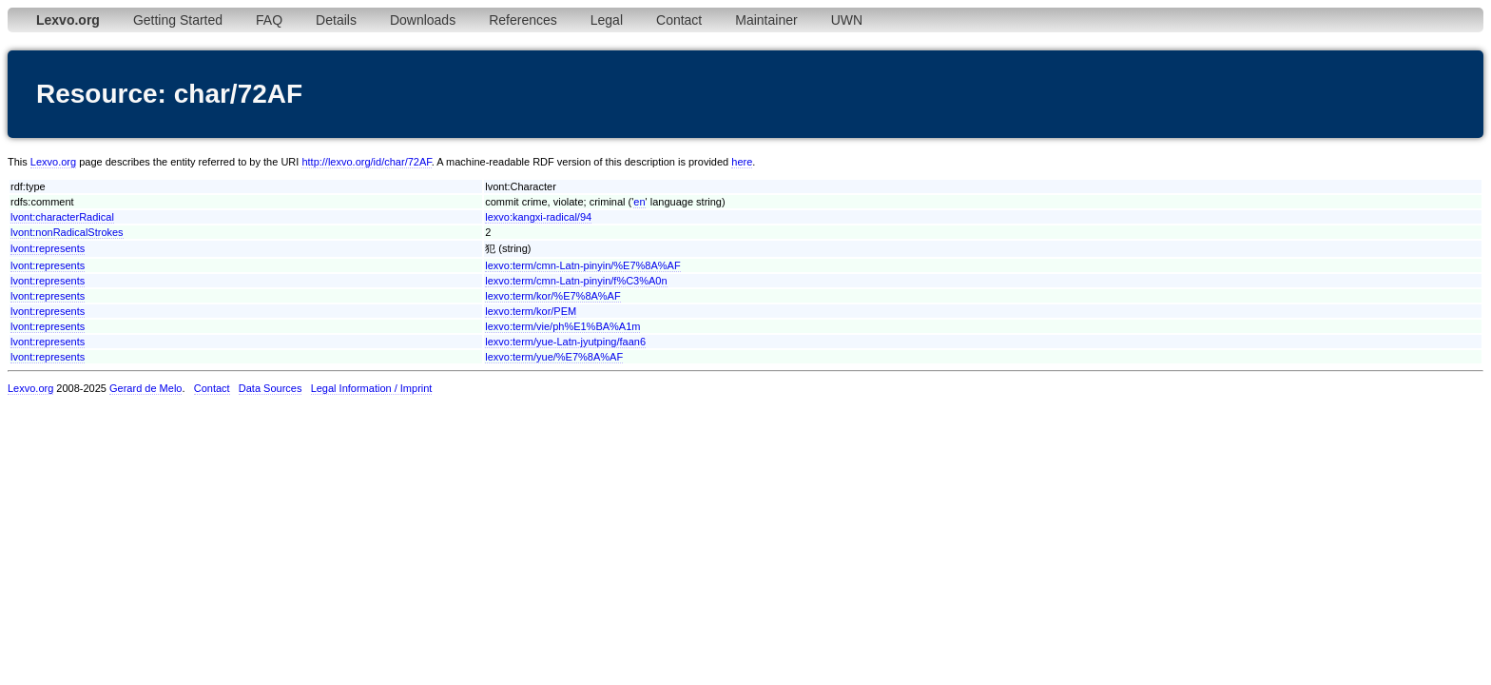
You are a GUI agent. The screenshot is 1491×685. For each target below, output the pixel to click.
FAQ (269, 20)
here (741, 161)
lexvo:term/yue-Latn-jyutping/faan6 (565, 341)
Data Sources (270, 388)
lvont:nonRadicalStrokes (67, 232)
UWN (846, 20)
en (639, 201)
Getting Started (178, 20)
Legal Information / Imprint (372, 388)
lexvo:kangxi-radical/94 (538, 217)
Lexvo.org (53, 161)
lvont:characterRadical (62, 217)
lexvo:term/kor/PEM (530, 311)
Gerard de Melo (145, 388)
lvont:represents (47, 248)
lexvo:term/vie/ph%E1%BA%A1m (562, 326)
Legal (607, 20)
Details (336, 20)
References (523, 20)
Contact (679, 20)
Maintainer (766, 20)
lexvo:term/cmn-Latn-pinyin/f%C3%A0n (576, 280)
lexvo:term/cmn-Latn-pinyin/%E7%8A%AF (582, 265)
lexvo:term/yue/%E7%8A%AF (554, 356)
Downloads (422, 20)
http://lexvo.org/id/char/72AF (366, 161)
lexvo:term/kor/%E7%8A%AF (552, 296)
